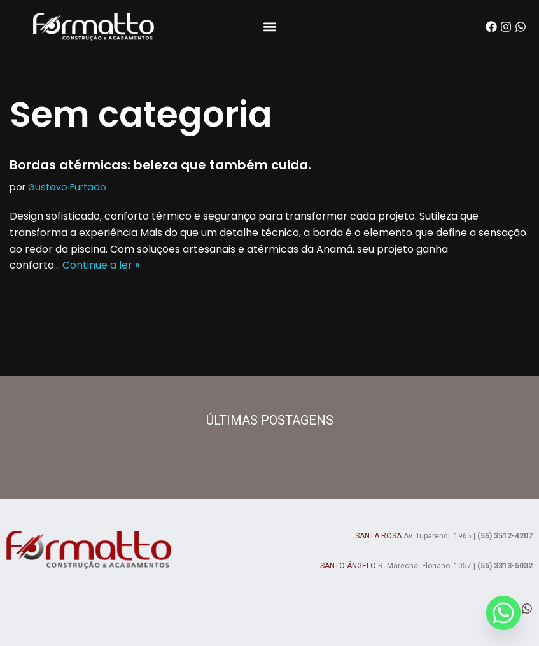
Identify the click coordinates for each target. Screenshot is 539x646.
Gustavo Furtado (67, 187)
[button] (269, 27)
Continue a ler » (100, 265)
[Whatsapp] (503, 613)
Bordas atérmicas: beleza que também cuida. (160, 165)
